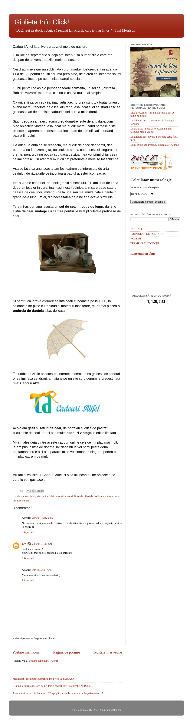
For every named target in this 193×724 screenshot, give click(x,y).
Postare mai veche (108, 652)
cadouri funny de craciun (34, 496)
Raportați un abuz (142, 254)
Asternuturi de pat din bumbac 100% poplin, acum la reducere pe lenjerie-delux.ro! (58, 693)
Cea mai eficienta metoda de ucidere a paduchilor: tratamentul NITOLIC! (53, 685)
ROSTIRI (135, 238)
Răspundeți (28, 532)
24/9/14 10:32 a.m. (42, 517)
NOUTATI (136, 229)
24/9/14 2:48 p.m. (42, 569)
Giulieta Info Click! (42, 22)
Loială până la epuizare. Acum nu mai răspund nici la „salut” (151, 130)
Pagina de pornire (66, 652)
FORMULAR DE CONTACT (146, 234)
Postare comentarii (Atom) (43, 660)
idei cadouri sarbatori (61, 496)
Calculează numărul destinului (148, 202)
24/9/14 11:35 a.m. (42, 543)
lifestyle (78, 496)
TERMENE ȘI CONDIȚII (144, 243)
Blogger (116, 709)
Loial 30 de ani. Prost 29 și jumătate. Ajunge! (155, 144)
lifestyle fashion (93, 496)
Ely (24, 543)
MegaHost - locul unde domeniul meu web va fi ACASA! (44, 678)
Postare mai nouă (26, 652)
